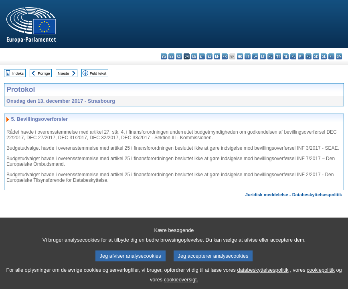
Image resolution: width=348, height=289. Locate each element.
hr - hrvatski (240, 56)
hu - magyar (270, 56)
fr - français (225, 56)
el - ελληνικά (209, 56)
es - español (171, 56)
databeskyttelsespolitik (263, 275)
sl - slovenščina (324, 56)
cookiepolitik (321, 275)
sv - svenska (339, 56)
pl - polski (293, 56)
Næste (63, 73)
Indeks (18, 73)
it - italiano (248, 56)
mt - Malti (278, 56)
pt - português (301, 56)
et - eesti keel (202, 56)
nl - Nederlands (286, 56)
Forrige (44, 73)
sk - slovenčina (316, 56)
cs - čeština (179, 56)
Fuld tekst (98, 73)
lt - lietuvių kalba (263, 56)
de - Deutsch (194, 56)
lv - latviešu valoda (255, 56)
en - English (217, 56)
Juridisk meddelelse (266, 194)
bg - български (164, 56)
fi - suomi (331, 56)
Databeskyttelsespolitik (317, 194)
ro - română (309, 56)
